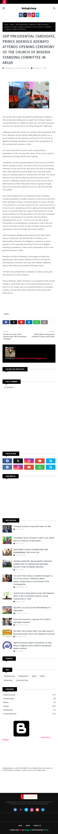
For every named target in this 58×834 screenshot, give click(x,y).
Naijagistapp (29, 8)
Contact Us (37, 825)
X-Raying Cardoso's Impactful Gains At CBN (32, 526)
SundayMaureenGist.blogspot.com (17, 68)
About (28, 825)
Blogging (27, 830)
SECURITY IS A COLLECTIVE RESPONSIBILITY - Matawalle (32, 609)
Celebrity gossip (9, 676)
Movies (34, 676)
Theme (45, 830)
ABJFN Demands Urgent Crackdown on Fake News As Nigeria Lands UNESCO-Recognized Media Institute (32, 646)
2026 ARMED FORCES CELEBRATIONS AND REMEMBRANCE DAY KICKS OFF (30, 551)
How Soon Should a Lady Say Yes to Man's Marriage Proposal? (32, 620)
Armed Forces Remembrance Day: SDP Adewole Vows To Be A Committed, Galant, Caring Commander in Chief (33, 596)
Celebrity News (23, 676)
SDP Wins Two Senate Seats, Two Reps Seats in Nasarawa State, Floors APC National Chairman (34, 632)
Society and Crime (22, 680)
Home (6, 25)
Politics (12, 25)
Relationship (8, 680)
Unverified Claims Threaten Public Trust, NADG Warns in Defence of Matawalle (33, 539)
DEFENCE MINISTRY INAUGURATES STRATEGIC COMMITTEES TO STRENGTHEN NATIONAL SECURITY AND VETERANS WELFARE (32, 564)
